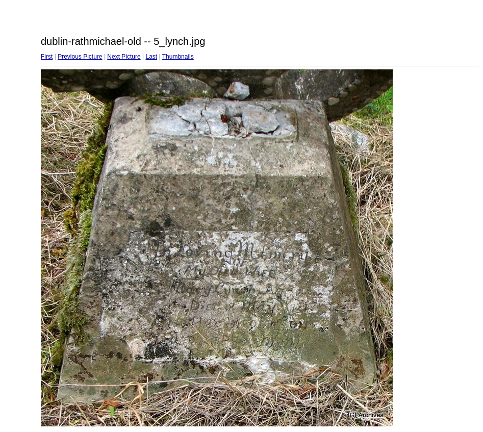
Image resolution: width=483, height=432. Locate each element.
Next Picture (123, 56)
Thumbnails (178, 56)
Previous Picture (80, 56)
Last (151, 56)
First (47, 56)
